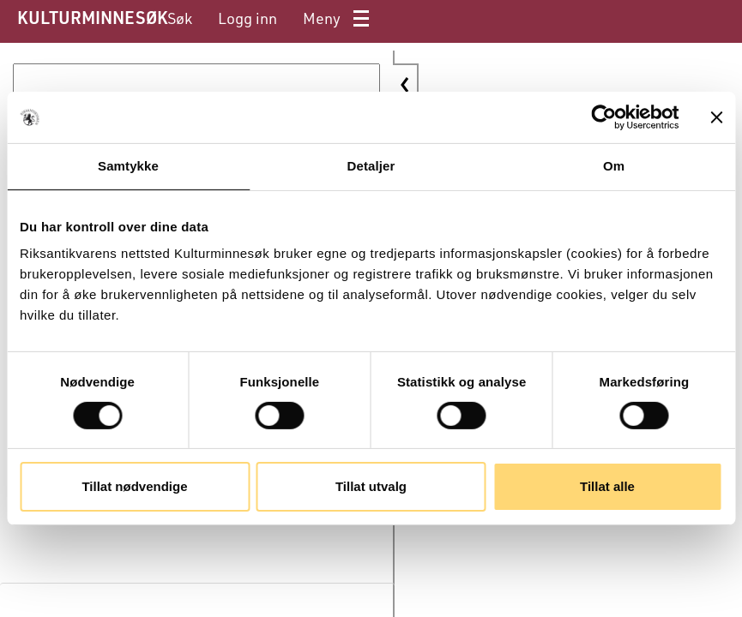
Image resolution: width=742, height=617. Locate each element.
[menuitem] (179, 18)
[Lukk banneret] (716, 117)
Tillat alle (607, 486)
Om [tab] (613, 166)
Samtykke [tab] (128, 166)
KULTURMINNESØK (92, 17)
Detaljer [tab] (371, 166)
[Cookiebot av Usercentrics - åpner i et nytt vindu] (603, 117)
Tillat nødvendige (134, 486)
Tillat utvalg (371, 486)
